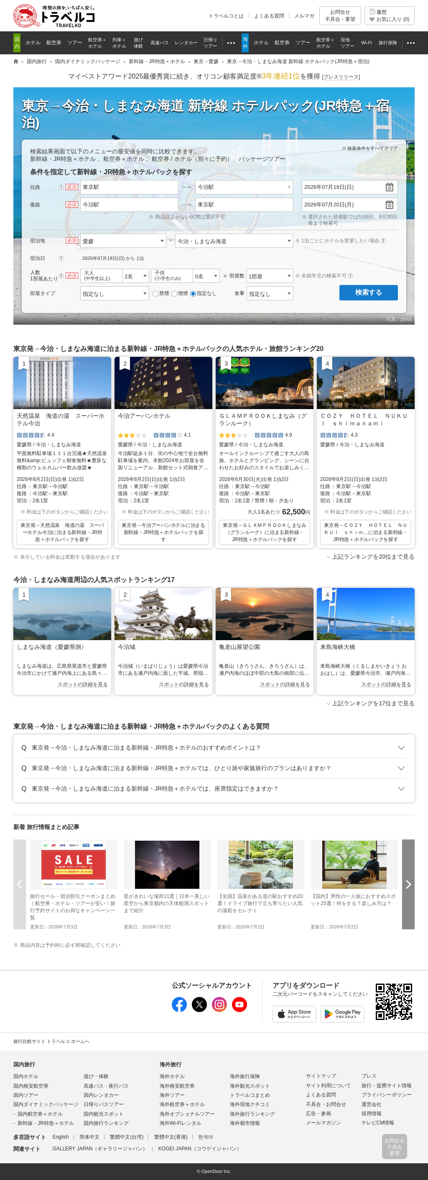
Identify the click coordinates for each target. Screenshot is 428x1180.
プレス (369, 1076)
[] (341, 77)
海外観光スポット (250, 1086)
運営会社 (372, 1104)
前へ (19, 884)
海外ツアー (172, 1095)
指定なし (203, 293)
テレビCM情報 (378, 1123)
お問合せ (340, 15)
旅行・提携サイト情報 (387, 1085)
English (60, 1137)
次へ (408, 884)
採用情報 (372, 1113)
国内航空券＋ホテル (40, 1114)
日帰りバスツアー (104, 1104)
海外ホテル (172, 1076)
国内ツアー (25, 1095)
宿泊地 (37, 241)
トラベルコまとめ (250, 1095)
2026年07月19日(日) (329, 187)
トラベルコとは (226, 15)
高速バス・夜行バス (106, 1086)
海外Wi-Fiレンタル (180, 1123)
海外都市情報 (245, 1123)
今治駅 (206, 187)
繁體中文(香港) (171, 1137)
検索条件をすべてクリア (372, 148)
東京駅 (206, 204)
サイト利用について (328, 1085)
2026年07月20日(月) (329, 204)
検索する (368, 292)
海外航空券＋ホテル (182, 1104)
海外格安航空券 (177, 1086)
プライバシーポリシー (387, 1095)
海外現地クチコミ (250, 1104)
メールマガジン (323, 1123)
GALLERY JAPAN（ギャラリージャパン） (100, 1149)
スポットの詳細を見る (83, 684)
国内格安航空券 (30, 1086)
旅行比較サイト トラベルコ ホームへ (51, 1041)
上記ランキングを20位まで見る (373, 556)
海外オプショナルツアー (187, 1114)
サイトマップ (321, 1076)
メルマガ (304, 15)
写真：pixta (398, 319)
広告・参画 (318, 1113)
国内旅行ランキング (106, 1123)
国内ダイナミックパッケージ (46, 1104)
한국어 (205, 1137)
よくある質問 (269, 15)
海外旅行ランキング (252, 1114)
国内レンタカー (101, 1095)
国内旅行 (24, 1064)
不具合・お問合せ (326, 1104)
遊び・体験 (96, 1076)
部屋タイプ (42, 293)
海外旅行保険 (245, 1076)
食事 (239, 293)
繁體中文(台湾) (126, 1137)
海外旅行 (170, 1064)
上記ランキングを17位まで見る (373, 703)
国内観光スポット (104, 1114)
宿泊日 (37, 258)
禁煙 (161, 293)
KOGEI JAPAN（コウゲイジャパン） (200, 1149)
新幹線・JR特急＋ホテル (46, 1123)
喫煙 (179, 293)
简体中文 (89, 1137)
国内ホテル (25, 1076)
